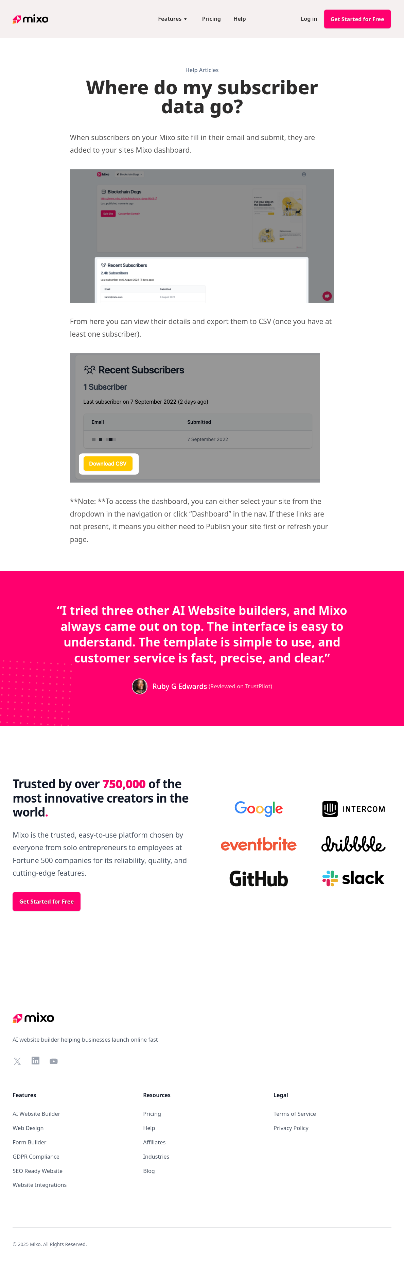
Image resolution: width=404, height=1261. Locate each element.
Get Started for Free (357, 19)
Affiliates (154, 1142)
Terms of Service (295, 1113)
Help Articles (202, 70)
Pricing (152, 1113)
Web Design (28, 1128)
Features (24, 1095)
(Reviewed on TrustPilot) (240, 686)
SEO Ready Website (38, 1171)
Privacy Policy (291, 1128)
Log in (309, 18)
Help (149, 1128)
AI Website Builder (36, 1113)
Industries (156, 1156)
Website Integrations (40, 1185)
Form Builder (29, 1142)
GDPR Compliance (36, 1156)
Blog (149, 1171)
